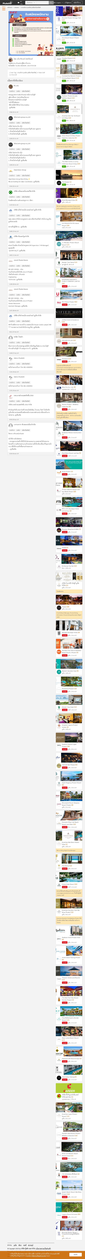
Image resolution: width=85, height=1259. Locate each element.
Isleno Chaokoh (19, 358)
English (57, 3)
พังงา (20, 1245)
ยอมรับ (75, 1254)
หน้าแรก (9, 7)
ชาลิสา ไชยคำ (18, 337)
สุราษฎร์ (31, 1245)
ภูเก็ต (15, 1245)
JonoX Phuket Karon (21, 260)
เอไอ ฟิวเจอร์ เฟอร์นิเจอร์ (25, 59)
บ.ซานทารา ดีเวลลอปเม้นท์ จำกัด (25, 424)
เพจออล (16, 7)
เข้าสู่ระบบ (68, 3)
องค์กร (29, 7)
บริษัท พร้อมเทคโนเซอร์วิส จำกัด (24, 191)
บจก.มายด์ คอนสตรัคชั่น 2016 (24, 395)
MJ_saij (16, 85)
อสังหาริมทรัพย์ (36, 7)
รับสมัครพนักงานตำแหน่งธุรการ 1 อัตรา (20, 200)
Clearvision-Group (20, 170)
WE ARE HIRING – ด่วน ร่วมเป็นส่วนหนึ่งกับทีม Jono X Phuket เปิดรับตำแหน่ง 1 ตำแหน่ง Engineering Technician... (20, 274)
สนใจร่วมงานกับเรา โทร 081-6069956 (20, 367)
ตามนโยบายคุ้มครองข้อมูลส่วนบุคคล (36, 1256)
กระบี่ (25, 1245)
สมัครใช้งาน (77, 3)
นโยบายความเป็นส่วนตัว (43, 1248)
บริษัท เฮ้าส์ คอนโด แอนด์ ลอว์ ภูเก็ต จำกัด (28, 210)
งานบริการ (24, 7)
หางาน (20, 3)
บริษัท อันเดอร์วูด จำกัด (21, 236)
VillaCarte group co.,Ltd (22, 117)
